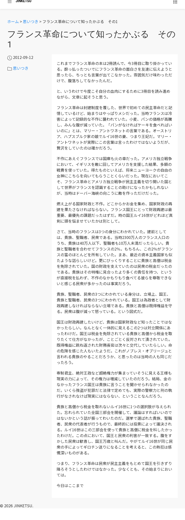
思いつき (30, 21)
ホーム (13, 21)
